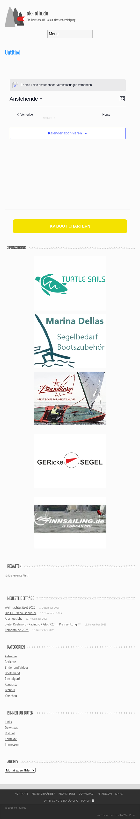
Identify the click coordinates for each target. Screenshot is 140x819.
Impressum (12, 745)
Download (11, 728)
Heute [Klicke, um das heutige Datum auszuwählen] (106, 114)
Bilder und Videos (16, 668)
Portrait (10, 733)
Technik (10, 690)
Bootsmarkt (12, 673)
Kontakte (11, 739)
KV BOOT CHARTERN (70, 226)
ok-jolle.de (37, 12)
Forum (86, 800)
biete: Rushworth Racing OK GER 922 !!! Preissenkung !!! (43, 624)
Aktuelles (11, 656)
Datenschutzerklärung (61, 800)
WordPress (129, 815)
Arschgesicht (13, 619)
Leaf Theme (102, 815)
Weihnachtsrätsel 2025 (20, 607)
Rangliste (11, 684)
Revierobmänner (43, 793)
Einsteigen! (12, 679)
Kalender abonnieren (65, 133)
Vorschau (11, 696)
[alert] (68, 85)
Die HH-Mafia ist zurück (20, 613)
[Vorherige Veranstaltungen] (25, 115)
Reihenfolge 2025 (17, 630)
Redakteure (67, 793)
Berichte (10, 662)
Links (8, 722)
